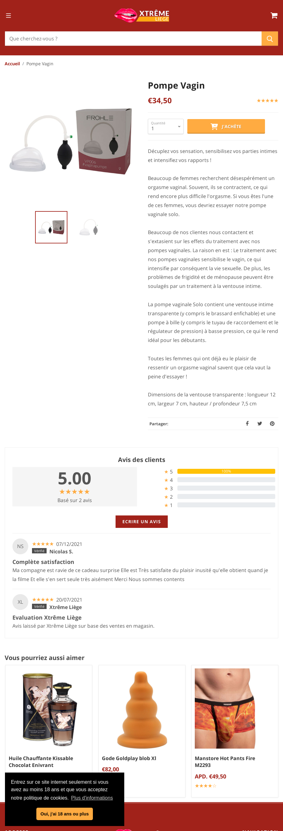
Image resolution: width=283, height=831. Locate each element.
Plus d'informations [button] (92, 798)
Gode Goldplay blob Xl (129, 758)
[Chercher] (133, 38)
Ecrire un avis (141, 521)
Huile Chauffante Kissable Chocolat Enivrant (41, 762)
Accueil (12, 64)
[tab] (209, 471)
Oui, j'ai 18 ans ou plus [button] (64, 813)
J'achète (226, 126)
